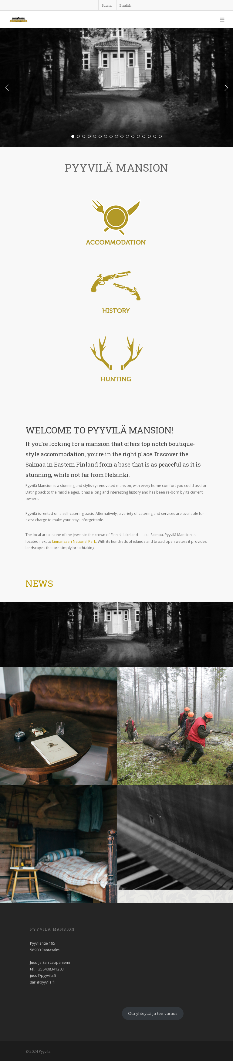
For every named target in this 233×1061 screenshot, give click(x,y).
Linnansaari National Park (73, 541)
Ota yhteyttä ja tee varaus (152, 1013)
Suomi (107, 5)
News (39, 583)
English (125, 5)
